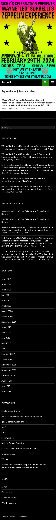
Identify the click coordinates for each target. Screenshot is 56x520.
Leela (3, 432)
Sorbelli (6, 82)
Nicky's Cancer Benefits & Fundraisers (19, 448)
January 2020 (7, 316)
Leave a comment (28, 108)
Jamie (4, 427)
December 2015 (8, 364)
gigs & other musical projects (15, 421)
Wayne (4, 459)
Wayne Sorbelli (8, 251)
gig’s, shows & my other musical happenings (21, 416)
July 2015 (5, 386)
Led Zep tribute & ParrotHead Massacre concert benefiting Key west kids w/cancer (24, 179)
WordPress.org (8, 503)
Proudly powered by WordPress (14, 516)
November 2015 (8, 370)
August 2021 (7, 284)
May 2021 (6, 295)
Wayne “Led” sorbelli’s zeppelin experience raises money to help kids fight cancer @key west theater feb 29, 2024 (27, 147)
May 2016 (6, 348)
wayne (4, 227)
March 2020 (7, 311)
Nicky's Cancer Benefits (12, 443)
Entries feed (7, 492)
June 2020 (6, 305)
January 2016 (7, 359)
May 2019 (6, 332)
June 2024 (6, 279)
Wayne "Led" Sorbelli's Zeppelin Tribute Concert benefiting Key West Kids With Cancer (23, 465)
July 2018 (5, 338)
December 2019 (8, 322)
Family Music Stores (10, 411)
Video (3, 108)
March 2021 (7, 300)
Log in (4, 486)
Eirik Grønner (7, 238)
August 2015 (7, 380)
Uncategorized (8, 454)
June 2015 (6, 391)
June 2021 (6, 289)
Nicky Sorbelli (7, 437)
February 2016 (8, 354)
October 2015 (8, 375)
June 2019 (6, 327)
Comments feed (9, 497)
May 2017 (6, 343)
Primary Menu (52, 82)
